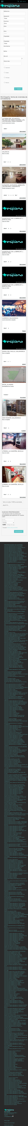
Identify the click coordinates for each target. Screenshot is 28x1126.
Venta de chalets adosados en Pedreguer (14, 709)
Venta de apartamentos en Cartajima (13, 1086)
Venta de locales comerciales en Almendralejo (15, 778)
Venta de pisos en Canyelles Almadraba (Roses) (15, 916)
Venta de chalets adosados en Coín (12, 737)
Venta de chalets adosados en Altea (12, 651)
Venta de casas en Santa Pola (11, 806)
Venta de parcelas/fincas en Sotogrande (13, 653)
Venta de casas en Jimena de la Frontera (13, 973)
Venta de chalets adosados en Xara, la (13, 968)
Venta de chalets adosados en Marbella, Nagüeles (16, 873)
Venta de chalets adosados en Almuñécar (14, 1092)
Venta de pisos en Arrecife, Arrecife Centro (14, 784)
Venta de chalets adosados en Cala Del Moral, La (15, 702)
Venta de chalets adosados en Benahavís (14, 552)
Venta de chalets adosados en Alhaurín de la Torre (16, 726)
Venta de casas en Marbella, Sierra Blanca (14, 1061)
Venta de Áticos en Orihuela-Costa (12, 898)
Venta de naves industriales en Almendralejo (14, 951)
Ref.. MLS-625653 (20, 282)
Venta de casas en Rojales (10, 712)
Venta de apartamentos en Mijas (12, 629)
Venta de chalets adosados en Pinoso (13, 997)
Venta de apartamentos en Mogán (12, 1029)
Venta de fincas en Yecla (10, 731)
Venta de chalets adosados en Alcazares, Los (14, 694)
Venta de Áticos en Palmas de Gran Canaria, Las (15, 1037)
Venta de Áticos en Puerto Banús (12, 748)
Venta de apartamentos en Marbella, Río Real (15, 1087)
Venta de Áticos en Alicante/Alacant (12, 868)
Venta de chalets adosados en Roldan (13, 874)
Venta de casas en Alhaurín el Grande (13, 832)
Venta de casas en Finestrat (10, 614)
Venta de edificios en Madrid (11, 1019)
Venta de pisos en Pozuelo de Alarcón (13, 1081)
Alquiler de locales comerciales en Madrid (14, 755)
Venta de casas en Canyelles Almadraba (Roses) (15, 774)
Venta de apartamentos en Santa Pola (13, 893)
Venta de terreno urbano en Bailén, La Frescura (15, 703)
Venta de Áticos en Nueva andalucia (12, 691)
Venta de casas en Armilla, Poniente (12, 807)
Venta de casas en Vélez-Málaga (11, 977)
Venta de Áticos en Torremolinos (12, 993)
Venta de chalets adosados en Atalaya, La (14, 829)
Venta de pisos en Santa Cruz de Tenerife (14, 920)
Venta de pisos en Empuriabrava (12, 1080)
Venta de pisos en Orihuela (10, 986)
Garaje (6, 72)
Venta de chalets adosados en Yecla (12, 793)
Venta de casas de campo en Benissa (13, 1103)
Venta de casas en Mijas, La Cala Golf (13, 907)
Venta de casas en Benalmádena (12, 660)
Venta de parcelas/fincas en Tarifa (12, 952)
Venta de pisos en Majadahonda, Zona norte (14, 785)
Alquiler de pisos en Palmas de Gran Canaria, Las (15, 764)
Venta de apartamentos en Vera (11, 1084)
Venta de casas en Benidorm (11, 1097)
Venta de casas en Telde (10, 695)
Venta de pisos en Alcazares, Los (11, 798)
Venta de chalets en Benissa (11, 995)
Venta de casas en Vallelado (10, 835)
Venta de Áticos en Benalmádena (12, 603)
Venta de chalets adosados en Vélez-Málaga (14, 905)
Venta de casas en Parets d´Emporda (13, 589)
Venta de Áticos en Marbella (10, 650)
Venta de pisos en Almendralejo (11, 658)
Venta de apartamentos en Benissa (12, 1025)
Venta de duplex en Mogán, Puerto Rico (13, 1034)
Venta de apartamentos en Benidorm (13, 605)
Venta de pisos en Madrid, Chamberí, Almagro (15, 1022)
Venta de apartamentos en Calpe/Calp (13, 574)
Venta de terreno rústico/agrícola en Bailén (14, 818)
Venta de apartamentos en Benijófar (13, 892)
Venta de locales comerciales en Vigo (13, 812)
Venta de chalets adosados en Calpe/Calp (14, 567)
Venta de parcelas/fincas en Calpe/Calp (13, 696)
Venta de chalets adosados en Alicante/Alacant (15, 826)
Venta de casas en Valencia (10, 1066)
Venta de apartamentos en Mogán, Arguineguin (15, 821)
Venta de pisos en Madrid (10, 581)
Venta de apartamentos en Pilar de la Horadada (15, 659)
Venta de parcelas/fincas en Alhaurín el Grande (15, 779)
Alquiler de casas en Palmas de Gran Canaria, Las (15, 633)
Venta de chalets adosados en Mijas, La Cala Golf (15, 693)
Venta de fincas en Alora (10, 1014)
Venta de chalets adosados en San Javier (13, 940)
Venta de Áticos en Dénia (10, 991)
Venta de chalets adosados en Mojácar (13, 1043)
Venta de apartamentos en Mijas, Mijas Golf (14, 961)
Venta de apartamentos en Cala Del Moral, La (15, 593)
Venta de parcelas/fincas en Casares (12, 984)
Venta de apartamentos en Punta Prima (13, 686)
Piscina (6, 82)
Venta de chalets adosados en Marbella (13, 557)
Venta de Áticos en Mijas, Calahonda (12, 850)
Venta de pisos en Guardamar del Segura (14, 915)
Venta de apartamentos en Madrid (12, 733)
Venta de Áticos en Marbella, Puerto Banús (14, 849)
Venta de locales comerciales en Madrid (13, 646)
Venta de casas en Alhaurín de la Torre (13, 775)
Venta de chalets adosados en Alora (12, 1000)
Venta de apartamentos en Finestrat (12, 685)
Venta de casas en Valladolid (11, 663)
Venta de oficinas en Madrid (10, 979)
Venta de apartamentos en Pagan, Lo (13, 867)
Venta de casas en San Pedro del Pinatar (13, 662)
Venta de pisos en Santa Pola (11, 1077)
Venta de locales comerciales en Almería (13, 980)
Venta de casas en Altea (9, 1052)
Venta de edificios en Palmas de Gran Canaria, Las (16, 813)
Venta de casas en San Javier (11, 753)
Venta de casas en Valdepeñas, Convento (14, 1055)
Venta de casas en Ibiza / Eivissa (11, 679)
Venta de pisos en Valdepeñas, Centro (13, 887)
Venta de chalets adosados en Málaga (13, 617)
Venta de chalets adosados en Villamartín (14, 622)
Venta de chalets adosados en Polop (12, 725)
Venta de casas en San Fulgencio (12, 943)
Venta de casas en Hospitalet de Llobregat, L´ (15, 972)
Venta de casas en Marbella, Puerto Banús (14, 627)
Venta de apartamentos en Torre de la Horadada (15, 958)
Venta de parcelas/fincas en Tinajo (12, 953)
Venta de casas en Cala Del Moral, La (12, 762)
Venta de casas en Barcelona (11, 859)
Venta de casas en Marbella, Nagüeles (13, 1059)
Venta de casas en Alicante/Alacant (12, 1050)
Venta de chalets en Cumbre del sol (12, 706)
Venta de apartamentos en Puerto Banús (14, 564)
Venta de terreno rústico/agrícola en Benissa (14, 704)
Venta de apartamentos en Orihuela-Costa (14, 648)
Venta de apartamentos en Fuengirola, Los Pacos (15, 990)
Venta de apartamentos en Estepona (13, 551)
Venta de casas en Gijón (10, 678)
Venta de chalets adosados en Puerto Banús (14, 1008)
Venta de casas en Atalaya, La (11, 714)
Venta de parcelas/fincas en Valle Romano (14, 913)
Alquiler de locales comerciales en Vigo (13, 809)
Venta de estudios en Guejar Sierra (12, 770)
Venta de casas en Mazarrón (11, 1064)
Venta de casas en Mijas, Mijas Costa (12, 833)
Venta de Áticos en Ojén (10, 992)
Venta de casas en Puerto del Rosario (13, 752)
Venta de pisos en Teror (9, 820)
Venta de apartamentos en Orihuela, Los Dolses (15, 1083)
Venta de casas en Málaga (10, 718)
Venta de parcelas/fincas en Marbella (13, 671)
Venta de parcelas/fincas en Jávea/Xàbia (13, 740)
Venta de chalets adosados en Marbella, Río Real (15, 1005)
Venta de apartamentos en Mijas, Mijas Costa (14, 638)
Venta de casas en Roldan (10, 978)
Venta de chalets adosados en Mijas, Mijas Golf (15, 830)
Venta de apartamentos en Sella (11, 1028)
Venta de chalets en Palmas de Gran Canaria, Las (15, 640)
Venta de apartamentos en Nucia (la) (13, 1082)
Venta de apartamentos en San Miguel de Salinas (16, 687)
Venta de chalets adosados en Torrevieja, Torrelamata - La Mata (13, 999)
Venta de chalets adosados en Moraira (13, 708)
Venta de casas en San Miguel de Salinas (13, 688)
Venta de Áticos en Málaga (10, 851)
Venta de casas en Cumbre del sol (12, 942)
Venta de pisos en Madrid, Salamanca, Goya (14, 988)
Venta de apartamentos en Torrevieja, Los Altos (15, 959)
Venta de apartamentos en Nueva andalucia (14, 547)
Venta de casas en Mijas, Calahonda (12, 661)
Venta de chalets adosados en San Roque (14, 854)
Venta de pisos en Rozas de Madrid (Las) (13, 863)
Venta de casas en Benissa (10, 1053)
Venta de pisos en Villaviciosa (11, 987)
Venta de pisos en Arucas (10, 888)
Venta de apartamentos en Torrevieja (13, 549)
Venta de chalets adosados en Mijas (12, 568)
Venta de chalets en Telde (10, 996)
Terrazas (6, 77)
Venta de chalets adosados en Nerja (12, 727)
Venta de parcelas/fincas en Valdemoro (13, 860)
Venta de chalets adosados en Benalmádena (14, 572)
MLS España (7, 1111)
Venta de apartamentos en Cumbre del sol (14, 684)
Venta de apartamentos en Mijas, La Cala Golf (15, 865)
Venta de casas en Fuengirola (11, 763)
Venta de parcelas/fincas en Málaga (12, 1073)
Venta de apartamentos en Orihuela (12, 697)
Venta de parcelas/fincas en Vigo (12, 1021)
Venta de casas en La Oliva (10, 794)
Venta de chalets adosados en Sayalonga (14, 1095)
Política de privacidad (12, 527)
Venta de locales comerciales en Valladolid (14, 883)
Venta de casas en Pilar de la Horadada (13, 580)
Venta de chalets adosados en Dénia (13, 790)
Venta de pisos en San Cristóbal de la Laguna (15, 839)
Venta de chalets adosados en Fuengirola (14, 937)
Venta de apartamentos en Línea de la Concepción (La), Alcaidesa (13, 801)
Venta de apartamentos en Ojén (11, 597)
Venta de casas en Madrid (10, 561)
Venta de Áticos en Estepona (11, 584)
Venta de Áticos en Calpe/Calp (11, 771)
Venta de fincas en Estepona (11, 754)
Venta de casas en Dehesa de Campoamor (14, 1099)
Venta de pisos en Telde (9, 604)
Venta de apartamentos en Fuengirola (13, 546)
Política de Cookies (8, 1125)
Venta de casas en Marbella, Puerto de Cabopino (15, 976)
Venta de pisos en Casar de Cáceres (12, 672)
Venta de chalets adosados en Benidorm (13, 827)
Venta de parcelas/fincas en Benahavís (13, 594)
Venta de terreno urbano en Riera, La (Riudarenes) (16, 914)
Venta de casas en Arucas (10, 944)
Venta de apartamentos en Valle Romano (14, 1033)
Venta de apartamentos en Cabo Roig (13, 955)
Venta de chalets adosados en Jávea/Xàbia (14, 575)
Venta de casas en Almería (10, 876)
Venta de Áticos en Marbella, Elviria (12, 963)
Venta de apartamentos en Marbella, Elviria (14, 615)
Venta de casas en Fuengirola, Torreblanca (14, 1058)
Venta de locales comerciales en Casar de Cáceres (16, 1018)
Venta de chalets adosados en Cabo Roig (14, 934)
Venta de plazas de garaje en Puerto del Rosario (15, 566)
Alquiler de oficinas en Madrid (11, 945)
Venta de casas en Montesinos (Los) (12, 1010)
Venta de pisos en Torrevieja (10, 690)
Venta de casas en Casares (10, 596)
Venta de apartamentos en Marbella (12, 548)
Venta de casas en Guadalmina (11, 1102)
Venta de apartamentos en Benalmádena (14, 555)
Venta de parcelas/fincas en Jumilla (12, 817)
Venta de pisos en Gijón (9, 1078)
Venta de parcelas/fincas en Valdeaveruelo (14, 982)
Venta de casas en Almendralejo (11, 713)
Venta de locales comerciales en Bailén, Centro (15, 948)
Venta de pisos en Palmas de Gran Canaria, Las (15, 556)
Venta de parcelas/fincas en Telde (12, 983)
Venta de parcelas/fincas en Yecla (12, 639)
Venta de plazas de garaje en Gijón (12, 1016)
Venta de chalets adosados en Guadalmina (14, 636)
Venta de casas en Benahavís (11, 728)
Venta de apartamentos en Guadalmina (13, 657)
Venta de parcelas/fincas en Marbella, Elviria (14, 884)
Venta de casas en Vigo (9, 1065)
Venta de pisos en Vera (9, 886)
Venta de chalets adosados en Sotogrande (14, 595)
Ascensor (7, 67)
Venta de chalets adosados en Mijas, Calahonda (15, 750)
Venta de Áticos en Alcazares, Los (12, 760)
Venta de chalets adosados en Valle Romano (14, 904)
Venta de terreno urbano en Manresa (13, 1074)
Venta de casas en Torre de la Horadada (13, 906)
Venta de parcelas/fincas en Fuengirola (13, 861)
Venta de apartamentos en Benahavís (13, 554)
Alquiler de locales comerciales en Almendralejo (15, 1015)
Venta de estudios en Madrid (11, 747)
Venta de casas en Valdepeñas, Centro (13, 974)
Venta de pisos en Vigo (9, 918)
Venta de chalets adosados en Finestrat (13, 592)
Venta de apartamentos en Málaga (12, 565)
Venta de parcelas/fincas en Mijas (12, 637)
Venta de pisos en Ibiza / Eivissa (11, 819)
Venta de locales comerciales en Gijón (13, 732)
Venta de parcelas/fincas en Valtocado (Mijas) (15, 1020)
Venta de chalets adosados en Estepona (13, 558)
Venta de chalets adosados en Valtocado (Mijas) (15, 1096)
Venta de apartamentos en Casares (12, 586)
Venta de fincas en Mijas (10, 1068)
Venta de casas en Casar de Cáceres (12, 680)
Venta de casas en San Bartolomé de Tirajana (15, 1056)
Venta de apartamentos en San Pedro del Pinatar (16, 734)
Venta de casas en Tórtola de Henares (13, 808)
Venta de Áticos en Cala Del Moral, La (13, 899)
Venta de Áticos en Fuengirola (11, 571)
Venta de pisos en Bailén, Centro (12, 917)
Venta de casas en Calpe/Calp (11, 941)
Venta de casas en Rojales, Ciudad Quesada (14, 618)
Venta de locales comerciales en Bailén (13, 1072)
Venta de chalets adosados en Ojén (12, 939)
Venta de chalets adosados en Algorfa (13, 707)
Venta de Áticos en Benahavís (11, 705)
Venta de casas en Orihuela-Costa (12, 761)
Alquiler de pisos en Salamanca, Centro (13, 795)
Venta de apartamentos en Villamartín (13, 665)
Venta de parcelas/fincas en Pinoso (12, 582)
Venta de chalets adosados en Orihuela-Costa (15, 634)
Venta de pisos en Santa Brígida (11, 838)
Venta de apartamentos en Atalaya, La (13, 743)
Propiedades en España (13, 545)
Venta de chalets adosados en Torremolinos (14, 903)
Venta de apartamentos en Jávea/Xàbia (13, 840)
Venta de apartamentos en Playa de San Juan (15, 799)
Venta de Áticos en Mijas (10, 1038)
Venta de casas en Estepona (10, 570)
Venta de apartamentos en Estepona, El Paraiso (15, 822)
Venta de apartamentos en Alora (12, 845)
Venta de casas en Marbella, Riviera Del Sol (14, 715)
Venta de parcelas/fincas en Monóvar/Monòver (15, 647)
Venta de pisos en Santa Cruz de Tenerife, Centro (15, 989)
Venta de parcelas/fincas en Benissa (12, 836)
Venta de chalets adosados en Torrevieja (13, 587)
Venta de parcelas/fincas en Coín (12, 655)
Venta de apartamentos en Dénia (12, 956)
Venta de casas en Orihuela (10, 1100)
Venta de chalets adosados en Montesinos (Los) (15, 935)
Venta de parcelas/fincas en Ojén (12, 759)
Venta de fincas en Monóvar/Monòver (13, 1067)
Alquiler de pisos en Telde (10, 911)
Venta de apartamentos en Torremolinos (13, 613)
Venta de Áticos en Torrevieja (11, 583)
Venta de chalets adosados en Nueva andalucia (15, 559)
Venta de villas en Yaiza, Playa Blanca (13, 729)
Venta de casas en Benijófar (10, 875)
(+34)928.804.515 (9, 1116)
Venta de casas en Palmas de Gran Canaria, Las (15, 553)
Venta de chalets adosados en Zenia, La (13, 792)
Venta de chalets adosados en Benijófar (13, 789)
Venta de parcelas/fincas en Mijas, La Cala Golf (15, 797)
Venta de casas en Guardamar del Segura (14, 1009)
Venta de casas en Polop (10, 710)
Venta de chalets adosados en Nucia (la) (13, 700)
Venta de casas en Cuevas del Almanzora (14, 1011)
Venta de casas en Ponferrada (11, 1012)
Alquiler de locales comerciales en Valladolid (14, 946)
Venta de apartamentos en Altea (12, 921)
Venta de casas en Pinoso (10, 831)
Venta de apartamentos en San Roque (13, 960)
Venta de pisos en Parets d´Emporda (13, 656)
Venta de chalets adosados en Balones (13, 967)
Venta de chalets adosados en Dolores (13, 804)
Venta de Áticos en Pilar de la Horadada (13, 848)
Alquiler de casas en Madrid (10, 585)
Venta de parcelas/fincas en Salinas (12, 912)
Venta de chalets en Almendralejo (12, 1090)
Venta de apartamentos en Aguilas (12, 769)
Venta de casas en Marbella (10, 573)
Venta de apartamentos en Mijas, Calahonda (14, 625)
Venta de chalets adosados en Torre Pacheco (14, 751)
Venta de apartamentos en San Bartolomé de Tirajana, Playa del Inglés (15, 803)
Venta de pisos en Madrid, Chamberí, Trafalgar (15, 1024)
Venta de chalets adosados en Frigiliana (13, 1001)
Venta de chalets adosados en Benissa (13, 666)
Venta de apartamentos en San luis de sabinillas (15, 746)
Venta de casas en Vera (9, 632)
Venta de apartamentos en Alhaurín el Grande (15, 1085)
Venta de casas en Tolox (9, 1063)
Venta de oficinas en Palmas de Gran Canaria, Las (16, 776)
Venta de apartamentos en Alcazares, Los (14, 602)
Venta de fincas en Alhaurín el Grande (13, 738)
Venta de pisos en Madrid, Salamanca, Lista (14, 742)
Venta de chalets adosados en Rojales (13, 869)
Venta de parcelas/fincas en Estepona (13, 628)
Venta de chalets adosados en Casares (13, 736)
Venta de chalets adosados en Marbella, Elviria (15, 649)
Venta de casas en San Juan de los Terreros (14, 971)
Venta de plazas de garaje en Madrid (13, 719)
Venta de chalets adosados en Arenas (13, 828)
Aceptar (10, 527)
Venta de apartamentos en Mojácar (12, 864)
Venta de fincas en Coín (9, 675)
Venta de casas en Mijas (9, 689)
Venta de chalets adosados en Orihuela (13, 735)
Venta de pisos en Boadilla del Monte (13, 954)
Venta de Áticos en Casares (10, 930)
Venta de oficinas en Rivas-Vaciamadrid (13, 1017)
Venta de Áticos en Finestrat (11, 1036)
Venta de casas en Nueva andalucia (12, 576)
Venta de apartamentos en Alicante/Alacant (14, 601)
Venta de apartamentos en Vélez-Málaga (14, 866)
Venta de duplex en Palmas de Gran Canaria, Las (15, 1035)
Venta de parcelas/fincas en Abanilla (12, 885)
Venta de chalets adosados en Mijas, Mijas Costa (15, 652)
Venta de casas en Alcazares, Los (12, 619)
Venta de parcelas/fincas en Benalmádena (14, 741)
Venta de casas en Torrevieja (11, 578)
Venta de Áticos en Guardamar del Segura (14, 788)
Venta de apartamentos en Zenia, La (12, 922)
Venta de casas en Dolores (10, 1054)
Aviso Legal (7, 1120)
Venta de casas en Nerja (10, 1062)
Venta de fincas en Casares (10, 1104)
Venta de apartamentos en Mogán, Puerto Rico (15, 844)
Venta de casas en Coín (9, 1057)
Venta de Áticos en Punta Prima (11, 962)
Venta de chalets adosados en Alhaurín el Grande (16, 674)
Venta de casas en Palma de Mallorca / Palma (15, 1101)
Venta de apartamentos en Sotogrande (13, 786)
